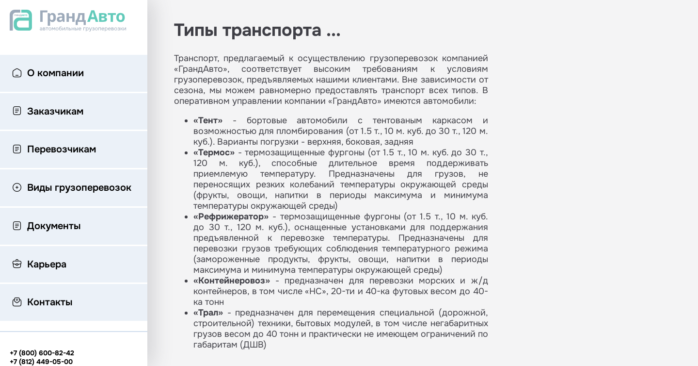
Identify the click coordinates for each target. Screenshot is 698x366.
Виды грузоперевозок (71, 188)
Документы (46, 226)
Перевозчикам (54, 150)
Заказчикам (47, 112)
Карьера (39, 265)
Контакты (42, 303)
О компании (48, 74)
